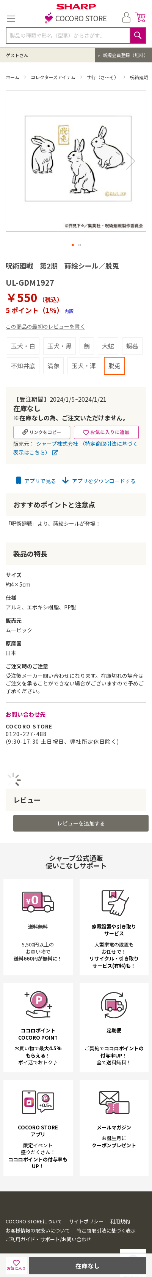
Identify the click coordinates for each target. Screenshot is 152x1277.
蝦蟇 (132, 326)
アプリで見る (36, 462)
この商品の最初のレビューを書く (45, 307)
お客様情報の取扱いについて (38, 1211)
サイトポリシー (86, 1202)
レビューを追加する (81, 804)
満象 (53, 346)
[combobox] (76, 35)
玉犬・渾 (84, 346)
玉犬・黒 (59, 326)
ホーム (13, 77)
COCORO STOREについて (34, 1202)
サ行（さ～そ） (103, 77)
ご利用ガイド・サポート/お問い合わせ (48, 1220)
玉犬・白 (23, 326)
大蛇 (108, 326)
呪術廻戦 (139, 77)
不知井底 (23, 346)
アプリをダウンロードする (99, 462)
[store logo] (76, 18)
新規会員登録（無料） (125, 55)
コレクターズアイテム (54, 77)
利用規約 (120, 1202)
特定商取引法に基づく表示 (106, 1211)
